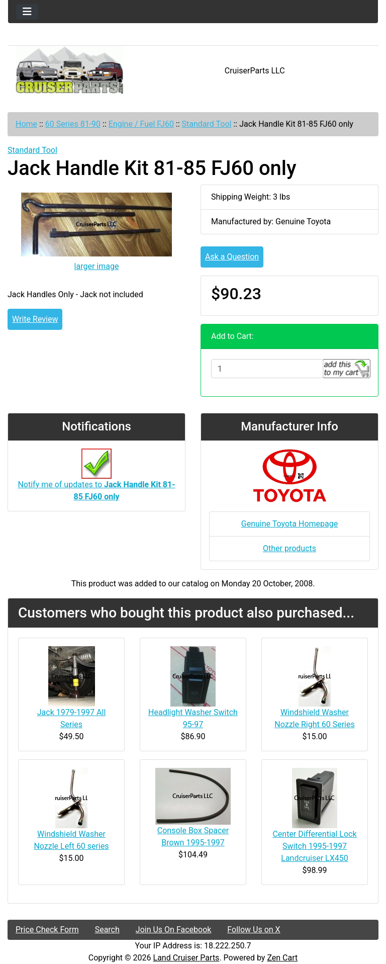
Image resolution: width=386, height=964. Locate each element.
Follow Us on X (253, 929)
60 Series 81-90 (73, 124)
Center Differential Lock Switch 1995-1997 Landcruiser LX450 (314, 846)
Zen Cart (282, 957)
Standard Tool (207, 124)
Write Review (35, 319)
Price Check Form (47, 929)
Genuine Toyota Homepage (289, 524)
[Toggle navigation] (27, 11)
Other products (289, 548)
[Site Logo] (70, 71)
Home (26, 124)
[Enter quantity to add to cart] (267, 368)
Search (107, 929)
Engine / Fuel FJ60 (141, 124)
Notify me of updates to (96, 479)
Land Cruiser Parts (186, 957)
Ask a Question (232, 256)
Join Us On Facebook (174, 929)
